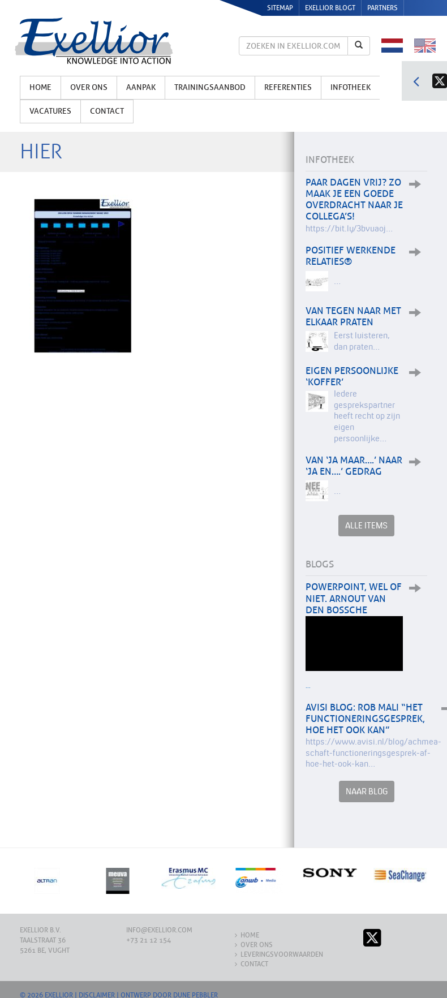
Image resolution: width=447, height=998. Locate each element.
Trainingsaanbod (210, 87)
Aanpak (141, 87)
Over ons (89, 87)
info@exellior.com (159, 930)
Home (40, 87)
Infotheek (350, 87)
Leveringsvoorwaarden (281, 954)
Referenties (288, 87)
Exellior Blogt (330, 7)
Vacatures (50, 111)
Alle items (366, 525)
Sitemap (280, 7)
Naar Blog (367, 791)
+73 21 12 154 (148, 940)
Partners (382, 7)
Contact (107, 111)
